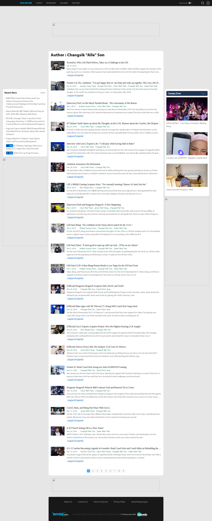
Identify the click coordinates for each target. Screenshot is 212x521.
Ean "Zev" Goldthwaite (106, 66)
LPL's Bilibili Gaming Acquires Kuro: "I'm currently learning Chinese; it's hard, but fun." (107, 184)
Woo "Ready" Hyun (138, 66)
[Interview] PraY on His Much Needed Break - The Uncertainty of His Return (102, 103)
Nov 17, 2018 (72, 411)
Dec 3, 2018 (71, 228)
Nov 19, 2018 (72, 390)
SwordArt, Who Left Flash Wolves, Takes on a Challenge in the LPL (97, 62)
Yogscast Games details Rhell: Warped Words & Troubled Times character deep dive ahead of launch (25, 131)
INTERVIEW (51, 3)
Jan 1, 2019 (71, 106)
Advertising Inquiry (139, 501)
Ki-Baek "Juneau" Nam (88, 66)
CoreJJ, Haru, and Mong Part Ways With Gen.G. (88, 408)
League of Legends (75, 75)
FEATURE (76, 3)
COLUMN (64, 3)
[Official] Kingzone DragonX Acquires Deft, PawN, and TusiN (95, 286)
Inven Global (10, 3)
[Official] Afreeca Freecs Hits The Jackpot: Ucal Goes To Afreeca (96, 347)
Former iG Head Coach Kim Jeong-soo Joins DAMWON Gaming (96, 367)
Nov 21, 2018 (72, 370)
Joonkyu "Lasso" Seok (88, 86)
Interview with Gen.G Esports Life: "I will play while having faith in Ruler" (101, 143)
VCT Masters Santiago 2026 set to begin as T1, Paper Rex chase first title (24, 147)
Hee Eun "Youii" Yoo (88, 451)
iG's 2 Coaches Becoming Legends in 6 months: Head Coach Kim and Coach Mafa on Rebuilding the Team (114, 448)
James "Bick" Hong (101, 208)
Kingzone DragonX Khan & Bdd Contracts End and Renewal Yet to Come (100, 387)
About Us (68, 501)
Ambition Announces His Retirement (83, 164)
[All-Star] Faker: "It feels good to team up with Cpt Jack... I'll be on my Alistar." (102, 245)
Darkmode (183, 3)
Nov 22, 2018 (72, 350)
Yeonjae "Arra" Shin (105, 86)
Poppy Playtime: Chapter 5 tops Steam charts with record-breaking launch (23, 140)
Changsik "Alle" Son (154, 66)
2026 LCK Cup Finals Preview (22, 153)
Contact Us (83, 501)
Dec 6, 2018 (71, 187)
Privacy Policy (119, 501)
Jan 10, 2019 (71, 86)
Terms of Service (101, 501)
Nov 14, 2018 (72, 431)
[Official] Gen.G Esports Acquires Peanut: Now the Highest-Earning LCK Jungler (104, 326)
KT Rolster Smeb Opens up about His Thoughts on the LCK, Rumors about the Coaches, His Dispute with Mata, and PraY (114, 123)
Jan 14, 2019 (71, 66)
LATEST (39, 3)
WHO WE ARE (26, 3)
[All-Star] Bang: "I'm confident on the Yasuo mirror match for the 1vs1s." (100, 225)
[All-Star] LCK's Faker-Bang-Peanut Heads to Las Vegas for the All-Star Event (102, 265)
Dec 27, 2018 (72, 126)
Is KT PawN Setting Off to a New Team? (85, 428)
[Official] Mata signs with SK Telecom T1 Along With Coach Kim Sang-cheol (102, 306)
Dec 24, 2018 (72, 147)
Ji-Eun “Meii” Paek (123, 66)
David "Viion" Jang (103, 289)
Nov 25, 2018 (72, 289)
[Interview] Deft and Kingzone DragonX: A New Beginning (94, 204)
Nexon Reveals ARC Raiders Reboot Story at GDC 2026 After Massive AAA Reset (25, 112)
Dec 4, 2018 (71, 208)
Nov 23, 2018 (72, 329)
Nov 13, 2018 (72, 451)
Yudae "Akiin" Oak (150, 86)
